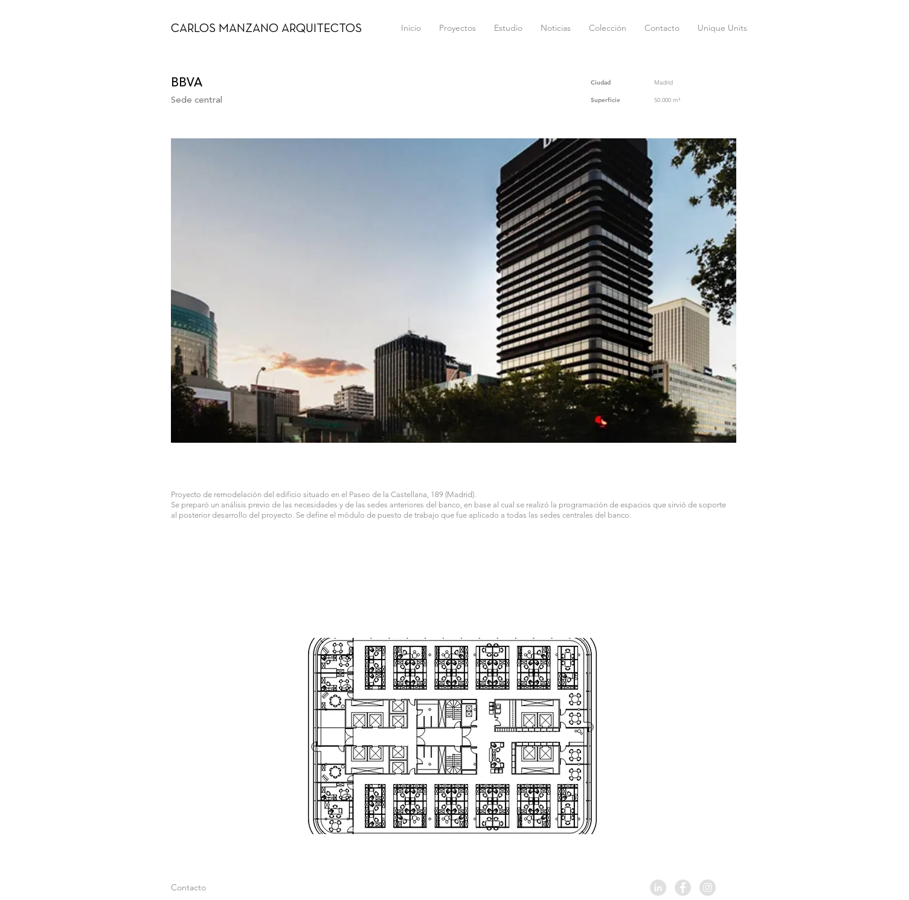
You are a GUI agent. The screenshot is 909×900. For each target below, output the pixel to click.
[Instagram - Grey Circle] (707, 887)
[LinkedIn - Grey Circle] (658, 887)
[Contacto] (214, 888)
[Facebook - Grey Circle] (683, 887)
